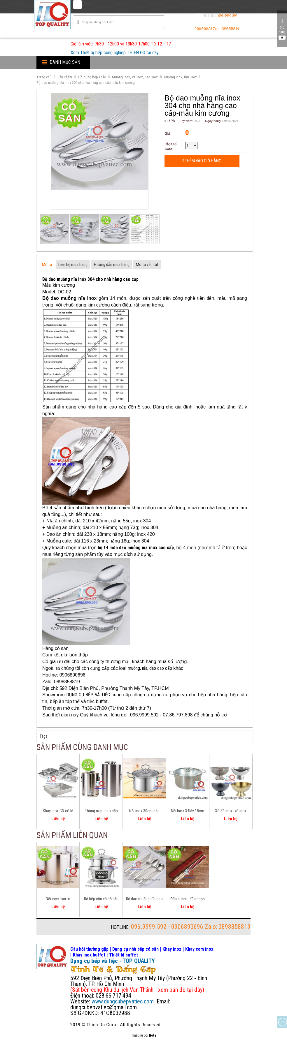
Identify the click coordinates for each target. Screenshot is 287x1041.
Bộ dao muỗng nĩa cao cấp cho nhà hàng (144, 899)
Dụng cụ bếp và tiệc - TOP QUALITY (112, 960)
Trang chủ (43, 77)
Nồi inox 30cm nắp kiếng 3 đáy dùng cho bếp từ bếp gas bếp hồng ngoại (144, 812)
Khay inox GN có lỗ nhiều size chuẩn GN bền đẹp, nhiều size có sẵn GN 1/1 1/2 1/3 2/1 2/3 (58, 812)
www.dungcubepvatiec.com (123, 1001)
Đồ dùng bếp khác (92, 77)
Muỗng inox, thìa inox (180, 77)
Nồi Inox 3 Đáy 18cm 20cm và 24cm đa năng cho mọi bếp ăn (187, 812)
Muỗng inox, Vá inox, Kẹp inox (135, 77)
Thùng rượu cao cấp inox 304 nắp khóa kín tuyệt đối (101, 812)
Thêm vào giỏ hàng (202, 160)
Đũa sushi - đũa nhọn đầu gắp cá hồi (187, 899)
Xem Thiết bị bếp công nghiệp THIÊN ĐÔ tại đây (115, 52)
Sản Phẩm (64, 77)
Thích (169, 121)
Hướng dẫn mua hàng (112, 264)
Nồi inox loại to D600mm (58, 899)
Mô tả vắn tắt (147, 264)
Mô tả (47, 264)
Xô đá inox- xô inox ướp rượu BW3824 (230, 812)
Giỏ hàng (282, 29)
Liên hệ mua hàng (73, 264)
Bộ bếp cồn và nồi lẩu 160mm (101, 899)
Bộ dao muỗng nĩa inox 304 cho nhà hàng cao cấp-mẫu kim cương (85, 82)
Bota (152, 1035)
